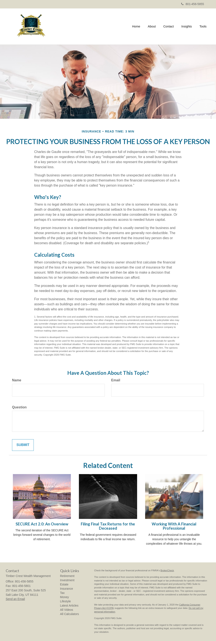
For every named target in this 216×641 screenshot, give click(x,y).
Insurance (66, 588)
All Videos (66, 609)
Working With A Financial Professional (174, 526)
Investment (67, 580)
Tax (62, 593)
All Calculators (69, 614)
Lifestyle (65, 601)
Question (19, 407)
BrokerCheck (167, 570)
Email (115, 380)
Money (64, 597)
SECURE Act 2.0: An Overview (42, 524)
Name (16, 380)
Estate (64, 584)
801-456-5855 (192, 4)
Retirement (67, 576)
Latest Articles (69, 605)
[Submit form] (23, 445)
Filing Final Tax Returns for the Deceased (108, 526)
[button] (152, 26)
